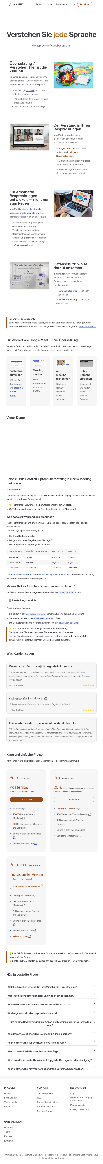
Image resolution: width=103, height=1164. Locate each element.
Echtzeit (30, 90)
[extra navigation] (74, 4)
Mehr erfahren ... (87, 326)
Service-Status (44, 1111)
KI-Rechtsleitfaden (46, 1106)
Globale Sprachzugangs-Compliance (82, 1099)
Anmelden (84, 4)
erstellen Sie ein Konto (16, 391)
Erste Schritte (10, 1098)
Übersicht (9, 1093)
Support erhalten (45, 1093)
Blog (72, 1093)
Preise (7, 1106)
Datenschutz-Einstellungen (33, 1155)
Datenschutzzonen (68, 291)
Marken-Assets (77, 1105)
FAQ (39, 1098)
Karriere (8, 1136)
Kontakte (8, 1141)
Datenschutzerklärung (58, 1155)
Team (7, 1132)
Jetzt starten (26, 799)
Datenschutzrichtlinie (47, 1102)
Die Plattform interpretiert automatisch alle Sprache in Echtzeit (37, 574)
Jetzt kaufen (74, 799)
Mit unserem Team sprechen (26, 886)
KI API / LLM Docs (78, 1109)
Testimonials (10, 1102)
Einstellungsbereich (24, 600)
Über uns (8, 1127)
